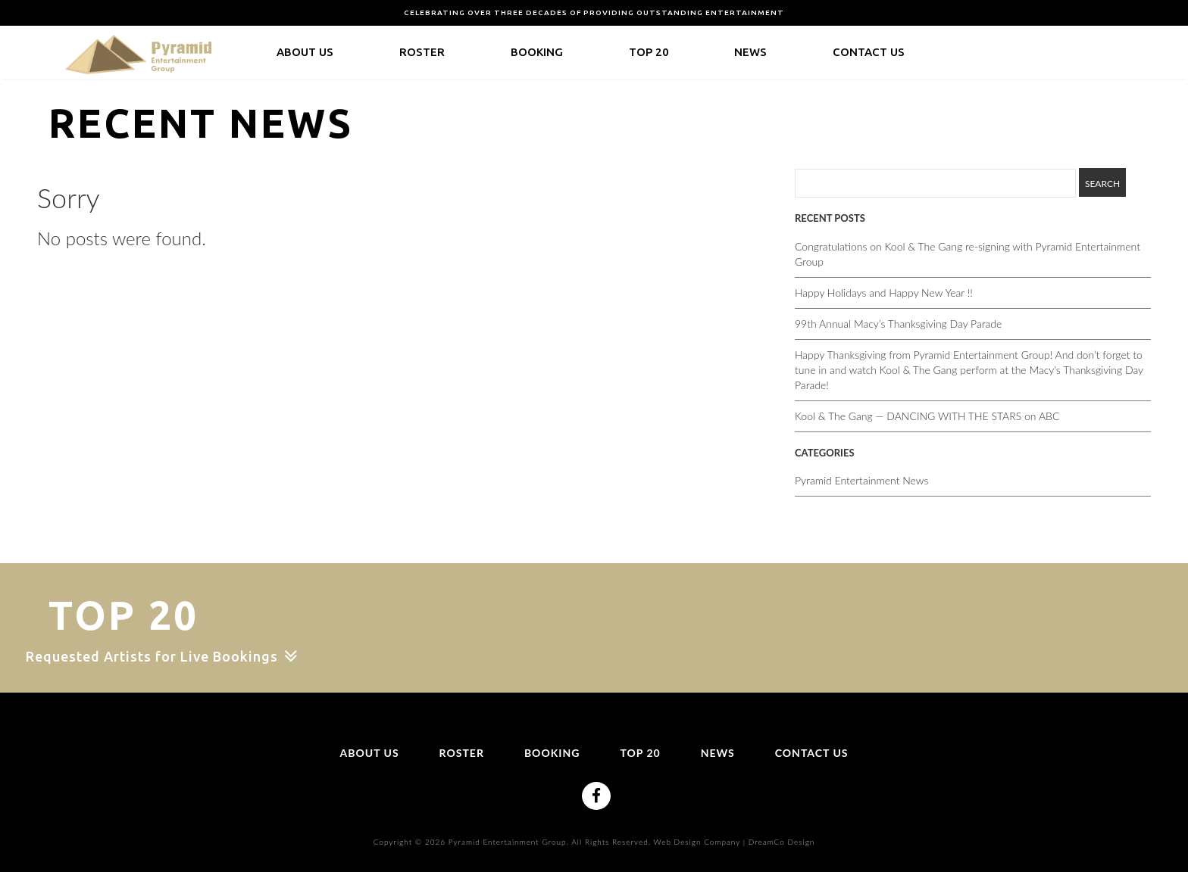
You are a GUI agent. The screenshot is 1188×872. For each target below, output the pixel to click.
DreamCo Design (782, 841)
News (750, 51)
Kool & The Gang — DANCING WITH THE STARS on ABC (927, 416)
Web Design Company (697, 841)
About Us (305, 51)
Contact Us (869, 51)
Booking (537, 51)
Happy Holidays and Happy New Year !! (884, 292)
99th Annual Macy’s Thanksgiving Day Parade (898, 323)
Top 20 (649, 51)
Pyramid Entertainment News (862, 480)
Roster (422, 51)
